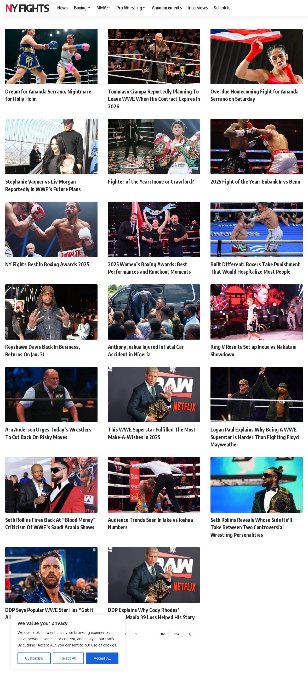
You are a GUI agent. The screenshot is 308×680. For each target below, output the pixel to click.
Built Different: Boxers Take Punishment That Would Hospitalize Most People (254, 271)
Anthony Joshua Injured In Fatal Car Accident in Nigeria (150, 357)
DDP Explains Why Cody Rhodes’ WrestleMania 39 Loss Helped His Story (149, 624)
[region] (68, 642)
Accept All (102, 658)
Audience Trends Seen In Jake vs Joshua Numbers (147, 530)
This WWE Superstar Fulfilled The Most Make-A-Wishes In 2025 (149, 440)
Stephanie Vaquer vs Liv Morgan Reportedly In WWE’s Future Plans (47, 185)
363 (163, 649)
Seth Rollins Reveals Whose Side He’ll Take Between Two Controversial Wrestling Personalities (255, 534)
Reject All (68, 658)
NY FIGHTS (27, 8)
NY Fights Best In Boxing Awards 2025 (45, 267)
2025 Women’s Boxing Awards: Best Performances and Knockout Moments (152, 271)
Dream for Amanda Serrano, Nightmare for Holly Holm (39, 94)
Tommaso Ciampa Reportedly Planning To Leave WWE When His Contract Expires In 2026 (150, 98)
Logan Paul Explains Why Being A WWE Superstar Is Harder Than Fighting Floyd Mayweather (250, 444)
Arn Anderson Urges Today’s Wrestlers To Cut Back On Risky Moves (44, 444)
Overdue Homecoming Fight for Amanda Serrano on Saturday (249, 94)
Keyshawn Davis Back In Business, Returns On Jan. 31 (46, 357)
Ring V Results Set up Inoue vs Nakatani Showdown (246, 357)
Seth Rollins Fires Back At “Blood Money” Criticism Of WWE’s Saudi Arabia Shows (47, 534)
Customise (34, 658)
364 (177, 649)
